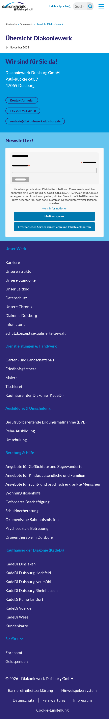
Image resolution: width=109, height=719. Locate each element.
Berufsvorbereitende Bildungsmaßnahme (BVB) (46, 422)
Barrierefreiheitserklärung (30, 690)
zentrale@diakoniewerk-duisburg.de (35, 121)
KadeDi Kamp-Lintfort (24, 599)
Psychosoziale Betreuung (26, 528)
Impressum (82, 700)
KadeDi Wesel (17, 617)
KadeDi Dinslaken (20, 564)
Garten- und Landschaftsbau (29, 360)
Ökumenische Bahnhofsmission (32, 519)
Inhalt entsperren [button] (54, 216)
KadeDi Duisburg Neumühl (28, 581)
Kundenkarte (16, 626)
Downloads (26, 24)
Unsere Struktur (19, 271)
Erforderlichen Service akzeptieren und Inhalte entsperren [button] (54, 227)
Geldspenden (16, 661)
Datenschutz (16, 297)
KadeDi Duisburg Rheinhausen (31, 590)
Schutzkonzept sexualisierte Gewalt (35, 333)
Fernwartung (54, 700)
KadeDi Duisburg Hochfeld (28, 572)
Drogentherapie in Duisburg (29, 537)
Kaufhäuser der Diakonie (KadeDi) (34, 395)
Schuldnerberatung (21, 510)
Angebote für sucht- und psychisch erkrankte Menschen (52, 484)
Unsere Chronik (18, 306)
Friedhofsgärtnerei (21, 368)
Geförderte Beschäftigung (27, 502)
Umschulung (16, 439)
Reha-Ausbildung (20, 431)
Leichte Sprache (60, 6)
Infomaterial (16, 324)
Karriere (12, 262)
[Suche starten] (90, 6)
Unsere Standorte (20, 280)
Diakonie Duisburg (21, 315)
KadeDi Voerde (18, 608)
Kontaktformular (22, 100)
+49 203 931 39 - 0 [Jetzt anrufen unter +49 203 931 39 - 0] (23, 111)
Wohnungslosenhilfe (22, 493)
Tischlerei (13, 386)
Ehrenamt (13, 652)
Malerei (12, 377)
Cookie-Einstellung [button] (52, 710)
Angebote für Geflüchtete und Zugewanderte (43, 466)
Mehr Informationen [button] (54, 208)
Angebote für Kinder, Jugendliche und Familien (45, 475)
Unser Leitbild (17, 289)
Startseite (11, 24)
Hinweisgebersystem (79, 690)
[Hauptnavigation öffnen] (101, 6)
